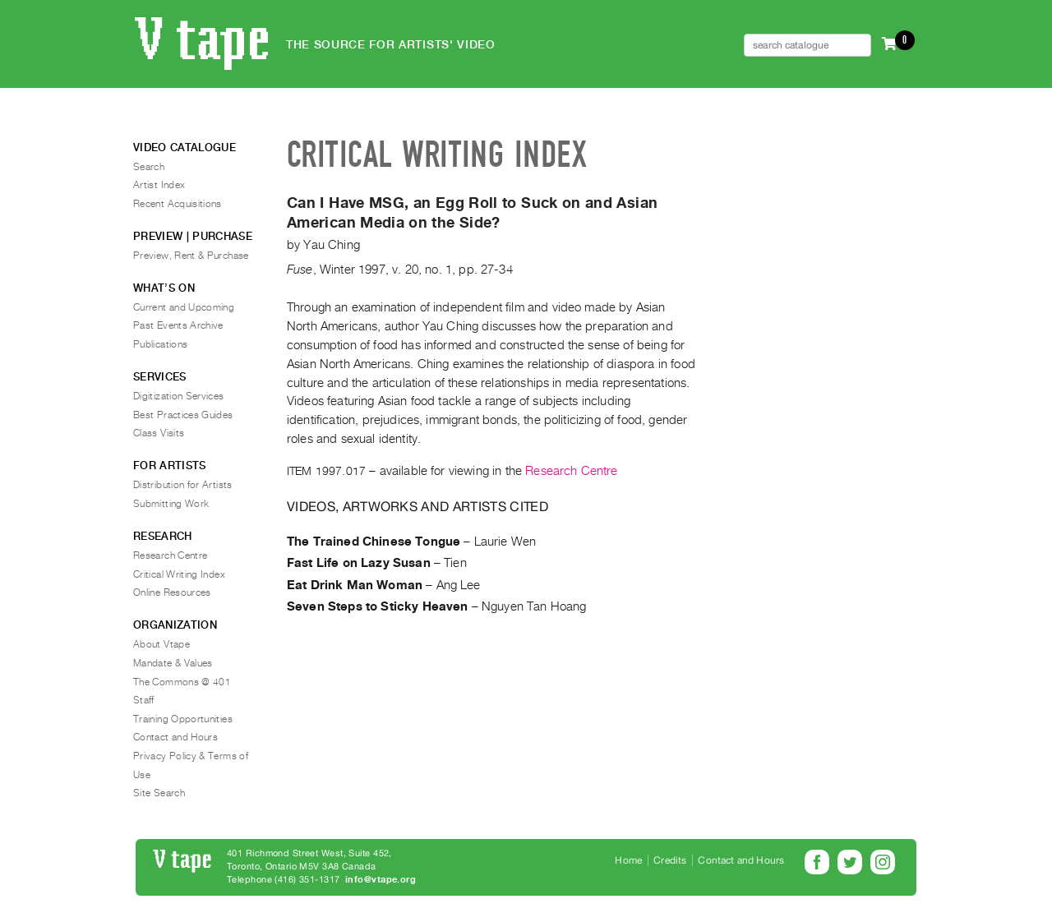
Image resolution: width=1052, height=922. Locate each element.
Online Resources (172, 592)
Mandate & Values (173, 663)
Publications (160, 344)
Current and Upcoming (183, 307)
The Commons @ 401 (182, 682)
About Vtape (161, 644)
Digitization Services (178, 396)
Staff (144, 700)
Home (628, 860)
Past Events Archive (178, 325)
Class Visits (158, 433)
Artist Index (159, 185)
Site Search (159, 793)
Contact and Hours (175, 737)
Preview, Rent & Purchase (191, 255)
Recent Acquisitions (177, 204)
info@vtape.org (380, 879)
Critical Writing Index (179, 574)
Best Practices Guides (183, 415)
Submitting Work (171, 503)
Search (148, 167)
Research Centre (571, 470)
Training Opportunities (183, 719)
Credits (669, 860)
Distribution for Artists (183, 485)
